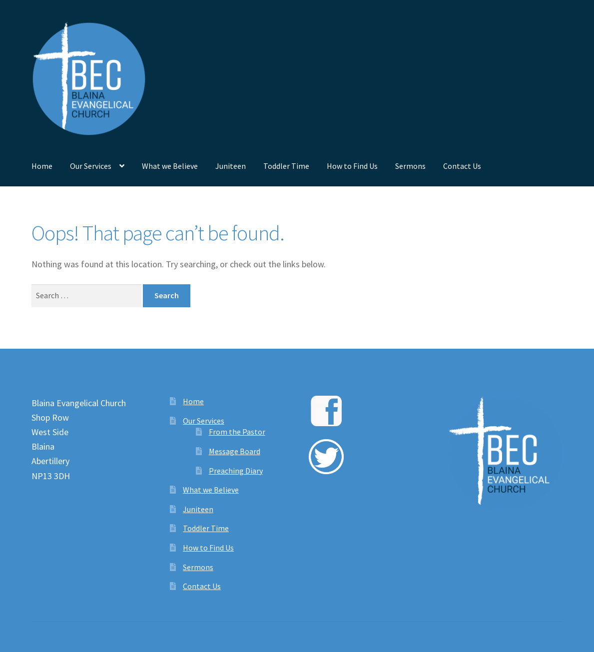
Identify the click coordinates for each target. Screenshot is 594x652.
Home (41, 166)
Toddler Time (286, 166)
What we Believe (170, 166)
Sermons (410, 166)
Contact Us (462, 166)
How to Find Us (352, 166)
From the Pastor (237, 432)
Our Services (90, 166)
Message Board (234, 451)
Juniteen (230, 166)
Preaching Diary (236, 471)
